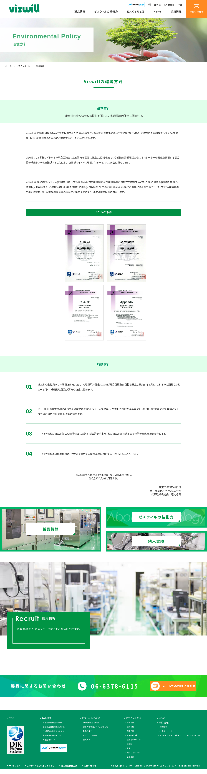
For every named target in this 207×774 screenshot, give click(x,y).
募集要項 (163, 730)
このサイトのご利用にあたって (40, 769)
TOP (11, 721)
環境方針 (130, 734)
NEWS (158, 11)
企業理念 (130, 760)
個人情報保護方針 (69, 769)
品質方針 (130, 730)
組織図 (129, 747)
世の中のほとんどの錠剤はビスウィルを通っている (180, 739)
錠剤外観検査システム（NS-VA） (95, 730)
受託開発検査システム (52, 739)
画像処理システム (50, 743)
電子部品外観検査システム (53, 730)
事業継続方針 (132, 739)
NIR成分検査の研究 (91, 726)
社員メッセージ (166, 734)
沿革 (128, 751)
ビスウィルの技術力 (106, 11)
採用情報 (176, 11)
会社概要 (130, 726)
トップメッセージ (133, 756)
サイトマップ (14, 769)
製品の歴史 (87, 734)
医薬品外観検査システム (53, 726)
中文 (180, 4)
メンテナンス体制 (90, 739)
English (169, 4)
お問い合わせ (90, 769)
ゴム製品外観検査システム (53, 734)
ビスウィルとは (136, 11)
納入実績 (86, 743)
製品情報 (79, 11)
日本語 (157, 4)
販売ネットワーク (134, 743)
